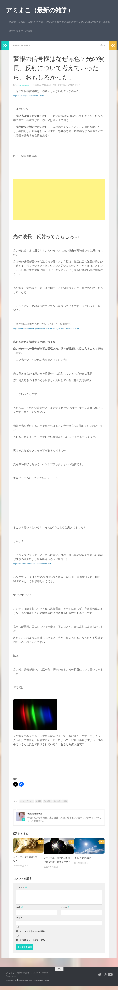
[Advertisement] (59, 199)
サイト (19, 921)
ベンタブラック (27, 801)
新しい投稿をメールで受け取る (30, 944)
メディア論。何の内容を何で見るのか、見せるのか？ (57, 861)
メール (65, 911)
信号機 (38, 801)
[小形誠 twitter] (99, 978)
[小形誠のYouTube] (110, 978)
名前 (19, 911)
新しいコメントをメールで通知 (30, 935)
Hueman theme (42, 984)
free (16, 45)
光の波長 (57, 801)
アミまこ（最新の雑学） (40, 10)
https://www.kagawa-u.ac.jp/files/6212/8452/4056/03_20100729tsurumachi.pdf (46, 328)
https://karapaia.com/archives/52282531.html (32, 563)
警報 (65, 801)
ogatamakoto (24, 85)
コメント (21, 891)
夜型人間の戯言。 (84, 857)
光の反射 (47, 801)
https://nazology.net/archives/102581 (28, 95)
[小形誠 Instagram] (105, 978)
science (26, 45)
